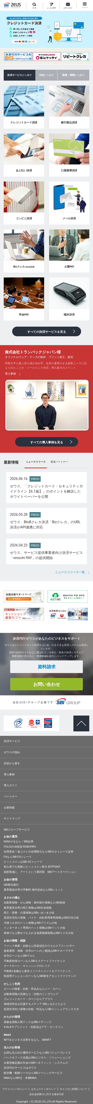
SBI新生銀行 (11, 884)
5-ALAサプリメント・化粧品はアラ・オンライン (33, 1027)
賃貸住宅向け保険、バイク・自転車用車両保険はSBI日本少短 (41, 917)
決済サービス (12, 741)
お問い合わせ (67, 6)
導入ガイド (10, 785)
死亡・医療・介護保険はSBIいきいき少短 (29, 912)
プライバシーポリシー (14, 1089)
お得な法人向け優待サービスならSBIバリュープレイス (37, 1052)
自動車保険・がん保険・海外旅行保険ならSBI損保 (34, 902)
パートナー (10, 796)
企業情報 (9, 807)
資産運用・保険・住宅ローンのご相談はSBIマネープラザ (38, 950)
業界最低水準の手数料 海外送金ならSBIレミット (33, 889)
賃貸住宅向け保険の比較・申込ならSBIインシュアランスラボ (41, 1009)
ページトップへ (79, 719)
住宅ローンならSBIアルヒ (19, 955)
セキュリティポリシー (43, 1089)
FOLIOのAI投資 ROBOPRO (20, 846)
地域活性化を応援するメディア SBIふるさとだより (35, 1004)
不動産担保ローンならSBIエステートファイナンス (34, 961)
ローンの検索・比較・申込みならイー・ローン (32, 989)
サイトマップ (12, 818)
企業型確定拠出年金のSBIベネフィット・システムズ (36, 1062)
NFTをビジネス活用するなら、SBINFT (27, 1039)
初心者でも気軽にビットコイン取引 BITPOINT (32, 866)
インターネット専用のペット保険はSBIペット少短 (34, 927)
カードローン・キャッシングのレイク (27, 966)
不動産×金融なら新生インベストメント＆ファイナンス (37, 971)
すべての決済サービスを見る (46, 332)
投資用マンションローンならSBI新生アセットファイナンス (40, 976)
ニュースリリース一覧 (70, 572)
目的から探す (12, 763)
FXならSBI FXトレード (18, 856)
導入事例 (9, 774)
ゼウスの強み (12, 752)
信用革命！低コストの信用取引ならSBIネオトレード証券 (38, 851)
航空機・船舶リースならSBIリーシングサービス (33, 1073)
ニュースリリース (36, 461)
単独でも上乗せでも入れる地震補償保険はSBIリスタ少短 (38, 933)
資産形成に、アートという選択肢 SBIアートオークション (40, 872)
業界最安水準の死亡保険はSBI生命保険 (28, 907)
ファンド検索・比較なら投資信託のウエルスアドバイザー (39, 945)
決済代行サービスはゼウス (20, 1067)
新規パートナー (59, 461)
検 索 (34, 6)
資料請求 (47, 667)
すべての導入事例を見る (46, 442)
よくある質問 (51, 6)
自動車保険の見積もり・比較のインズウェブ (31, 994)
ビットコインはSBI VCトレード (23, 861)
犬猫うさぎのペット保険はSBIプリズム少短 (30, 922)
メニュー (85, 5)
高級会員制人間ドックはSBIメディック (28, 1022)
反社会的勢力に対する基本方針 (46, 1094)
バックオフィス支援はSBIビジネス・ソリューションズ (37, 1057)
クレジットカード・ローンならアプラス (28, 999)
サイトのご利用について (73, 1089)
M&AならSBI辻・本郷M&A (20, 1078)
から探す (46, 75)
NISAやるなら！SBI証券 (18, 841)
